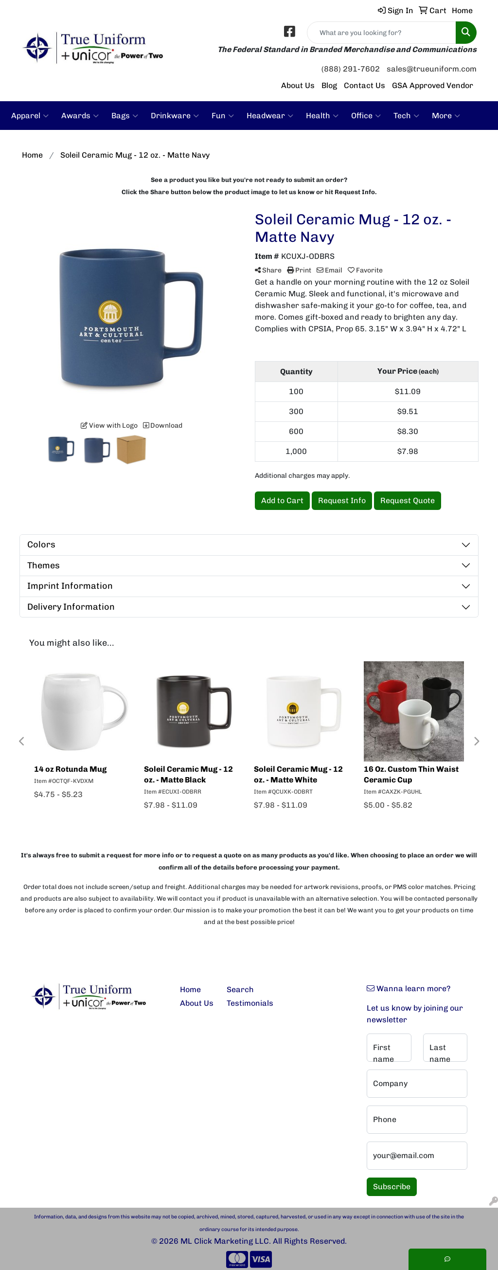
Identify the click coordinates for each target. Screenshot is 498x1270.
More (446, 116)
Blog (329, 85)
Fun (223, 116)
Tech (406, 116)
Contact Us (364, 85)
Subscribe (391, 1186)
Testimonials (244, 1003)
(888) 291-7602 (350, 68)
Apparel (30, 116)
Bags (124, 116)
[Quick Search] (381, 32)
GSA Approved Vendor (432, 85)
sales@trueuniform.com (432, 68)
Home (190, 989)
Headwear (270, 116)
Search (240, 989)
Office (366, 116)
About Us (298, 85)
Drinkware (175, 116)
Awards (80, 116)
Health (322, 116)
